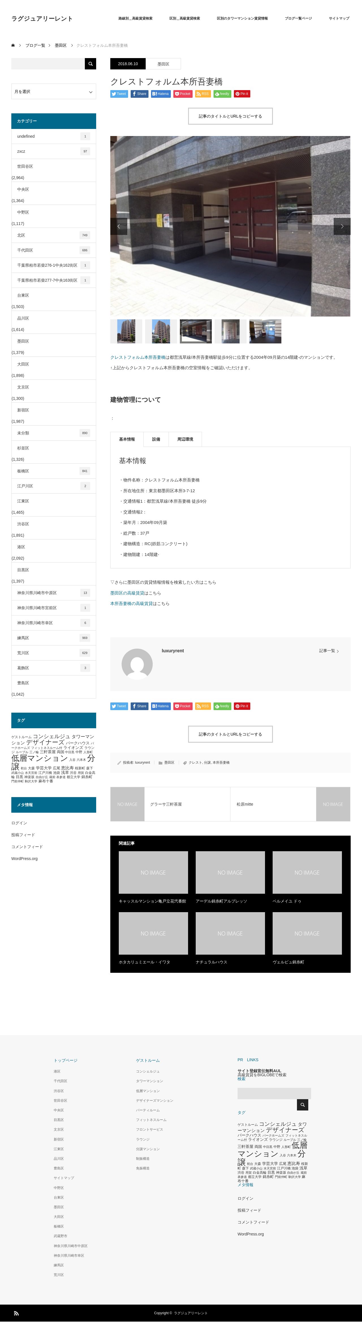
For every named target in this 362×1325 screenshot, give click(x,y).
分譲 (207, 763)
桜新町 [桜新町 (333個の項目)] (80, 768)
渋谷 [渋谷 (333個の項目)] (73, 773)
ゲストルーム (148, 1060)
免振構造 (143, 1168)
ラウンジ (143, 1139)
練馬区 (53, 638)
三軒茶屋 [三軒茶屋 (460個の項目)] (48, 751)
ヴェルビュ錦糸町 (288, 962)
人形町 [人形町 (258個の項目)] (88, 752)
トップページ (65, 1060)
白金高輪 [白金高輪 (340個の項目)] (259, 1173)
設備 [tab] (156, 439)
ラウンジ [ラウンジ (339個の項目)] (276, 1140)
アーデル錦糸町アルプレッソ (221, 901)
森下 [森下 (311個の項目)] (89, 768)
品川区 (23, 318)
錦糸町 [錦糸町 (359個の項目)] (86, 777)
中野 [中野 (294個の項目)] (79, 752)
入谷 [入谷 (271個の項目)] (72, 759)
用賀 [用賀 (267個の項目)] (81, 772)
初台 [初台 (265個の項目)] (24, 768)
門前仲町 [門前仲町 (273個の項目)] (17, 781)
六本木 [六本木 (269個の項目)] (81, 759)
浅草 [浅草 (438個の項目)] (65, 772)
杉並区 (23, 448)
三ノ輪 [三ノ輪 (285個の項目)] (34, 752)
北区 (53, 235)
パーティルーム (148, 1110)
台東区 (23, 295)
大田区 (23, 364)
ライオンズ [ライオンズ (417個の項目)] (73, 747)
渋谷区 (23, 524)
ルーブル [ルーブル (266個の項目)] (22, 752)
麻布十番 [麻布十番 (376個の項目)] (45, 781)
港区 (21, 547)
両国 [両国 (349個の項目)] (60, 752)
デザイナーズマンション (154, 1101)
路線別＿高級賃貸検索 (135, 18)
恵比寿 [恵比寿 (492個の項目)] (67, 768)
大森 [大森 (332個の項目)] (31, 768)
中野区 (23, 212)
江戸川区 (53, 486)
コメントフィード (27, 846)
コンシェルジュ (148, 1071)
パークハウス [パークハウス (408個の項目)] (78, 743)
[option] (230, 226)
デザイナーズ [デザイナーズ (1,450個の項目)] (45, 742)
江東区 (23, 501)
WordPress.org (24, 858)
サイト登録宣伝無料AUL (259, 1071)
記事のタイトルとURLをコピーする (230, 116)
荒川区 (53, 653)
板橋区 (53, 471)
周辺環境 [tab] (185, 439)
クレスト (195, 763)
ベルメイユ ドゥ (287, 901)
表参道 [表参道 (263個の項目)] (61, 777)
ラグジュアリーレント (42, 18)
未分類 (53, 433)
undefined (53, 136)
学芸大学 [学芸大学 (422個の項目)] (44, 768)
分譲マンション (148, 1149)
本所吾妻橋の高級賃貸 (131, 603)
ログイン (19, 823)
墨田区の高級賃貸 (127, 593)
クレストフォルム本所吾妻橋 (137, 357)
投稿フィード (23, 835)
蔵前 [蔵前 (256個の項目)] (52, 777)
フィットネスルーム (151, 1120)
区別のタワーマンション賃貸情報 (242, 18)
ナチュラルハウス (211, 962)
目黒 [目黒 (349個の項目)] (19, 777)
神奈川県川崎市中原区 (53, 593)
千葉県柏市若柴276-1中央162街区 (53, 265)
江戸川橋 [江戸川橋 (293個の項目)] (45, 772)
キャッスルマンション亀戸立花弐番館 (152, 901)
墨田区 (163, 64)
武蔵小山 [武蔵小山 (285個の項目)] (17, 772)
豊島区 (23, 683)
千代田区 (53, 250)
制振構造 (143, 1159)
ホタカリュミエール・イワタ (144, 962)
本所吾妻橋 (221, 763)
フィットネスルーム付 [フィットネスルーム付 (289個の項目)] (46, 747)
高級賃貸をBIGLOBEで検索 (262, 1075)
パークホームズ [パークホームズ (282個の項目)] (273, 1135)
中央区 (23, 189)
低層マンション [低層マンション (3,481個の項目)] (39, 758)
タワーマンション (149, 1081)
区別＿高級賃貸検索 (184, 18)
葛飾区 (53, 668)
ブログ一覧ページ (298, 18)
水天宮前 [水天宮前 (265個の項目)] (31, 772)
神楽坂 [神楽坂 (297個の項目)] (29, 777)
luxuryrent (173, 650)
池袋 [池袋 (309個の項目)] (56, 773)
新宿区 (23, 410)
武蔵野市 (60, 1236)
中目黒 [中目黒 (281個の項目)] (69, 752)
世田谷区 (25, 166)
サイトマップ (339, 18)
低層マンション (148, 1091)
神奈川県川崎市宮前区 (53, 608)
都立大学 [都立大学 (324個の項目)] (73, 777)
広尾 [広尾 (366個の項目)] (56, 768)
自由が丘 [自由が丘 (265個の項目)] (42, 777)
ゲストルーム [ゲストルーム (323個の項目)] (21, 737)
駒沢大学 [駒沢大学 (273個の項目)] (31, 781)
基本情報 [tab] (127, 439)
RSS (15, 1312)
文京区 (23, 387)
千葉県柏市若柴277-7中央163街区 (53, 280)
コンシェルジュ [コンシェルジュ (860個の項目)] (51, 736)
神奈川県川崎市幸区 (53, 623)
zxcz (53, 151)
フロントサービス (149, 1129)
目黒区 (23, 570)
